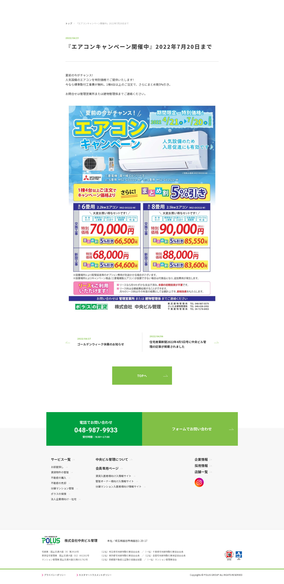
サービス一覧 (61, 459)
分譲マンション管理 (62, 488)
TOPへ (142, 375)
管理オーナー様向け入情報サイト (115, 481)
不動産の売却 (58, 483)
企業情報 (201, 459)
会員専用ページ (107, 468)
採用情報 (201, 465)
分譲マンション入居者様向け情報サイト (119, 486)
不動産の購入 (58, 478)
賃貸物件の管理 (60, 472)
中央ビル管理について (112, 459)
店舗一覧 (201, 471)
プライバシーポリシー (55, 574)
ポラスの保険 (58, 494)
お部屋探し (57, 467)
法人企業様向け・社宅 (63, 499)
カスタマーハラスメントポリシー (95, 574)
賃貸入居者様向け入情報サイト (113, 476)
